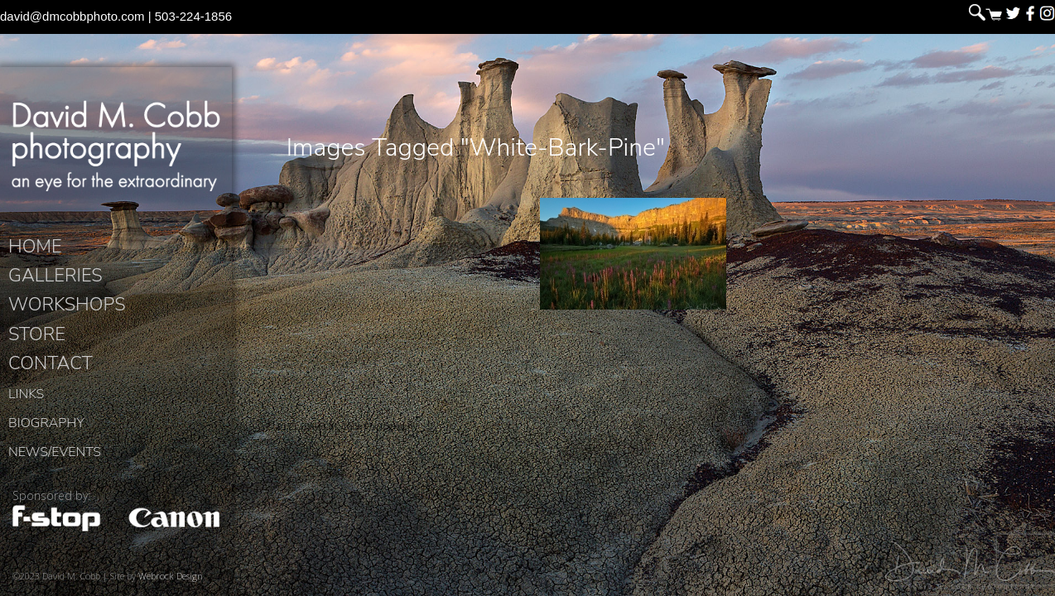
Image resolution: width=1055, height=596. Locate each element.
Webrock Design (170, 576)
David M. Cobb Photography (116, 146)
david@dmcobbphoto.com (72, 16)
